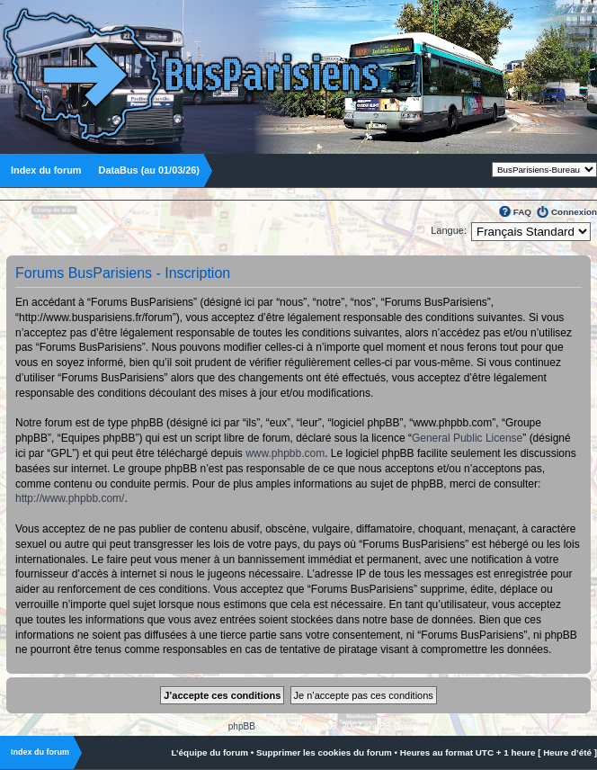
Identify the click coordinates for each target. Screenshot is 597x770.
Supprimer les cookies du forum (324, 752)
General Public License (467, 438)
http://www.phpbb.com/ (69, 498)
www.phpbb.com (285, 453)
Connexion (574, 212)
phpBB (241, 726)
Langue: (449, 230)
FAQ (522, 212)
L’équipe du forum (209, 752)
